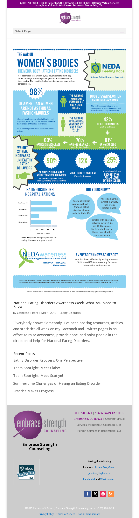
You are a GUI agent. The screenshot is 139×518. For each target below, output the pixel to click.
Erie (105, 467)
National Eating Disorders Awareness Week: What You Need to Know (64, 304)
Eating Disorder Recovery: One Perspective (48, 360)
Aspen (98, 467)
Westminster (107, 479)
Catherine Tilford (27, 313)
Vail (93, 479)
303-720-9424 (30, 3)
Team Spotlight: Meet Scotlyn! (38, 375)
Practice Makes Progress (33, 391)
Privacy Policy (46, 514)
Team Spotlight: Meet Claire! (36, 367)
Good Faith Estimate (89, 514)
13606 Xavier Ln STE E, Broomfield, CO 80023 (65, 3)
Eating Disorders (70, 313)
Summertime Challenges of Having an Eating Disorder (57, 383)
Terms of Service (65, 514)
